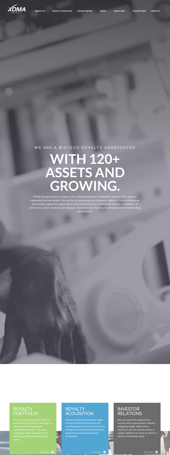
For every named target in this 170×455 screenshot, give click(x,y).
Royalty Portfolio (62, 11)
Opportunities (87, 11)
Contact (155, 11)
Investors (122, 11)
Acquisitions (139, 11)
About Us (42, 11)
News (105, 11)
